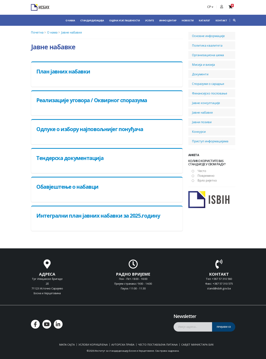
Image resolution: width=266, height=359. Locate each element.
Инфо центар (168, 20)
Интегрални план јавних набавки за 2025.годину (98, 215)
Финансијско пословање (209, 93)
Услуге (149, 20)
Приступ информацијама (210, 141)
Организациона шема (208, 55)
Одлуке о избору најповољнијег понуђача (89, 129)
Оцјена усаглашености (124, 20)
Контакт (221, 20)
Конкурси (199, 132)
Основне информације (208, 36)
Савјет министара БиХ (197, 344)
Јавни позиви (202, 122)
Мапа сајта (67, 344)
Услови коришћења (93, 344)
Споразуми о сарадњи (208, 84)
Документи (200, 74)
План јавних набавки (63, 71)
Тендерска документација (69, 157)
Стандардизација (92, 20)
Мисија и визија (203, 65)
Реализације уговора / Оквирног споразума (91, 100)
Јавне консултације (206, 103)
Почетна (37, 32)
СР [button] (210, 7)
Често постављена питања (158, 344)
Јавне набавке (71, 32)
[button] (232, 20)
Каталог (204, 20)
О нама (70, 20)
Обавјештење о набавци (67, 186)
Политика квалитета (207, 45)
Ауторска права (122, 344)
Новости (188, 20)
